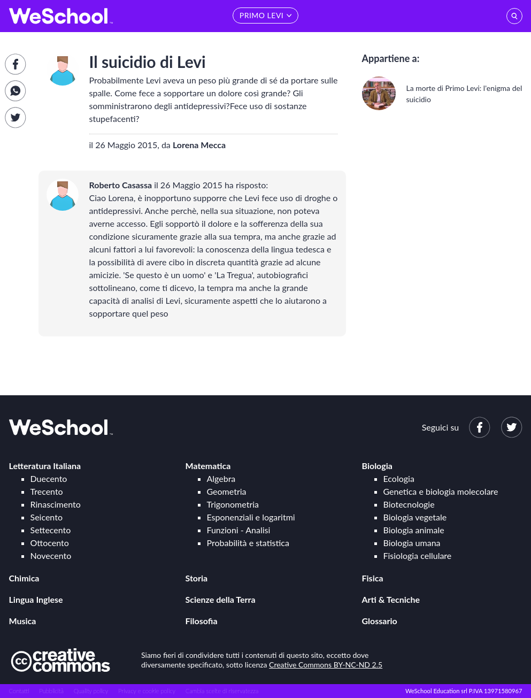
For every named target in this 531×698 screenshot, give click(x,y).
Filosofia (202, 621)
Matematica (208, 466)
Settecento (50, 530)
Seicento (46, 517)
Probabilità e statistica (248, 543)
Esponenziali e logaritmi (251, 517)
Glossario (379, 621)
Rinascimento (55, 504)
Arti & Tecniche (391, 599)
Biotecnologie (409, 504)
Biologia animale (413, 530)
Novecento (51, 555)
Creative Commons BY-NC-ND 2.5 (325, 664)
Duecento (48, 478)
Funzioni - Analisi (239, 530)
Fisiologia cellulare (417, 555)
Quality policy (91, 690)
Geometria (227, 491)
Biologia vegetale (415, 517)
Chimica (24, 578)
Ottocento (49, 543)
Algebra (221, 478)
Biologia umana (412, 543)
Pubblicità (52, 690)
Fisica (372, 578)
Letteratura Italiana (45, 466)
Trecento (46, 491)
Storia (197, 578)
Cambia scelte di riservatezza (222, 690)
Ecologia (398, 478)
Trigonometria (233, 504)
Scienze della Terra (221, 599)
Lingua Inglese (36, 599)
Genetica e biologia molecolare (440, 491)
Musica (22, 621)
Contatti (19, 690)
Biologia (377, 466)
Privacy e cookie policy (146, 690)
